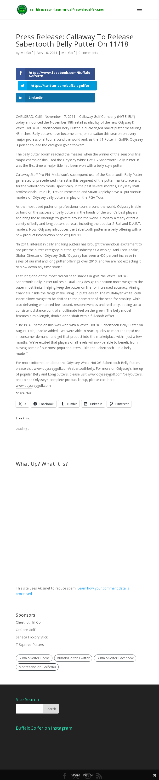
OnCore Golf (25, 619)
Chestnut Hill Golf (29, 612)
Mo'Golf (26, 52)
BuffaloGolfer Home (34, 648)
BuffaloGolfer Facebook (115, 648)
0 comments (88, 52)
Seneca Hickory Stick (32, 627)
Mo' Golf (68, 52)
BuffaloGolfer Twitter (73, 648)
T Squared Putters (30, 634)
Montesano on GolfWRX (37, 656)
